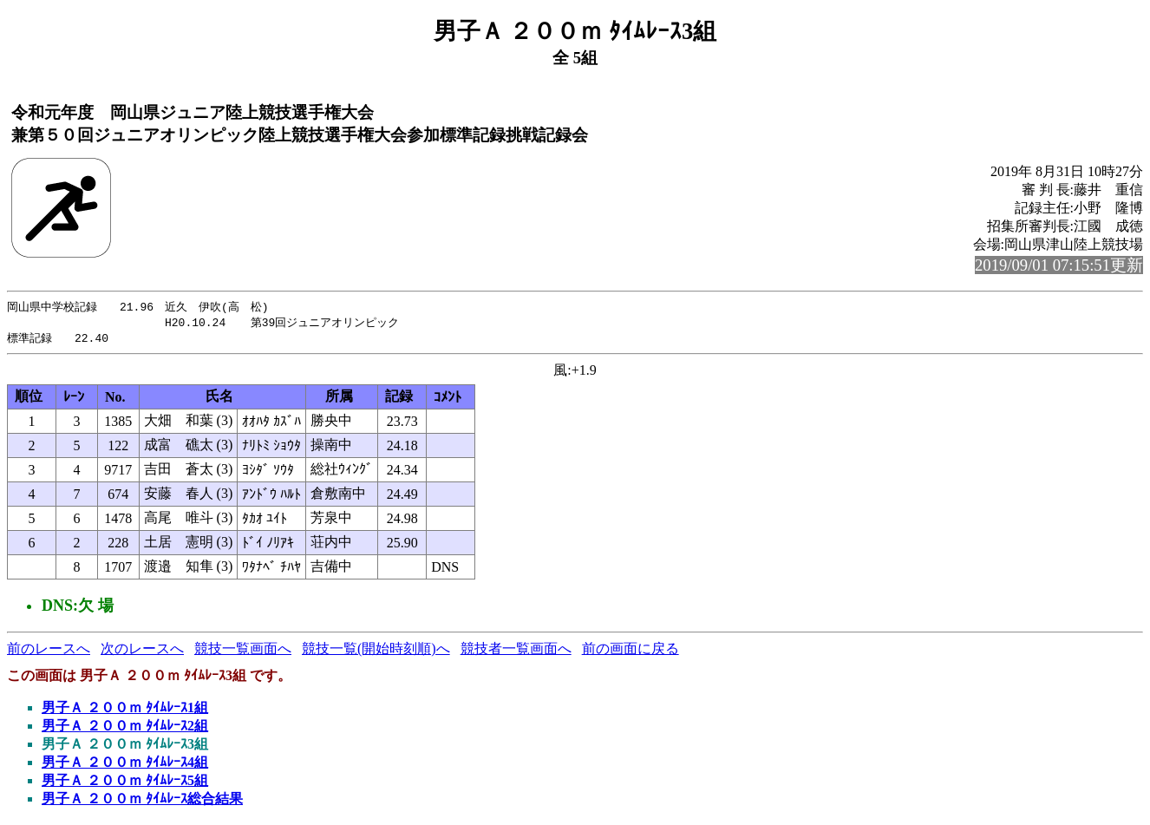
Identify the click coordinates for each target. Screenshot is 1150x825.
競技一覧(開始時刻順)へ (376, 651)
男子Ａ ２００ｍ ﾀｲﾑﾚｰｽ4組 (125, 764)
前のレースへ (48, 651)
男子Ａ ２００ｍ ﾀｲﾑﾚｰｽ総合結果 (142, 801)
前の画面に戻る (630, 651)
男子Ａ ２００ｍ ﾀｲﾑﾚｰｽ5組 (125, 783)
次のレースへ (142, 651)
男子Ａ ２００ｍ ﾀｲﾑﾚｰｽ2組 (125, 728)
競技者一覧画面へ (516, 651)
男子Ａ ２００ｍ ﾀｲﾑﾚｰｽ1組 (125, 710)
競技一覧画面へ (242, 651)
